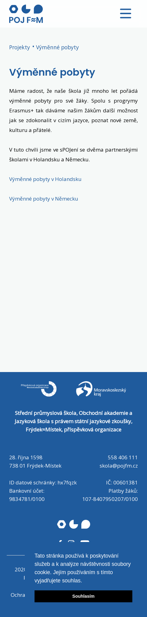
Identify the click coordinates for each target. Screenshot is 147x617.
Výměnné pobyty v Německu (43, 198)
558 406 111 (123, 457)
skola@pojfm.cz (119, 465)
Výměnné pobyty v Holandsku (45, 178)
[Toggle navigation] (125, 13)
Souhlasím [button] (83, 596)
